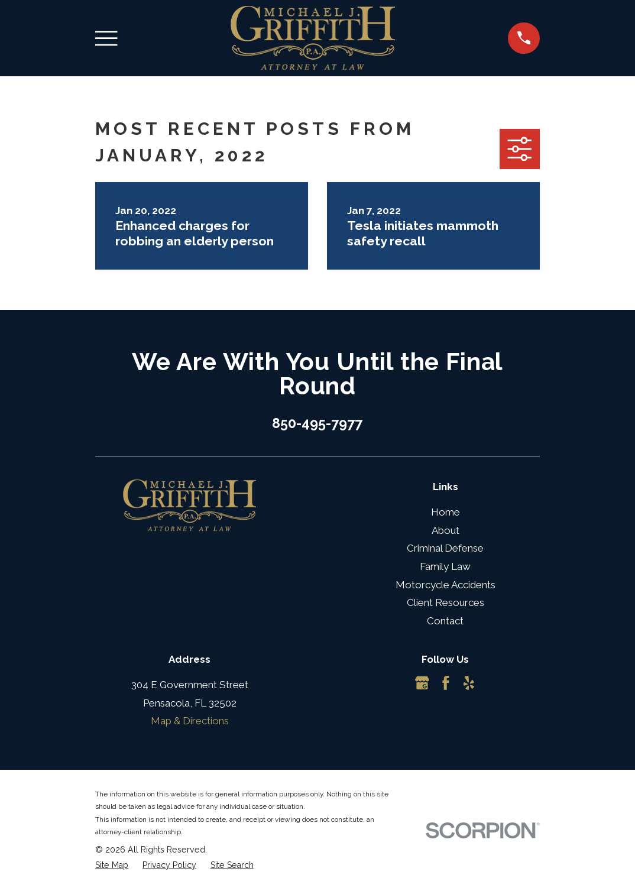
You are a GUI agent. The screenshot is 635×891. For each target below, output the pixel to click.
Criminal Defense (445, 548)
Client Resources (445, 602)
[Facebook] (446, 683)
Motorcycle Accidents (445, 585)
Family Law (445, 566)
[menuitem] (111, 865)
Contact (445, 621)
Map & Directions (190, 721)
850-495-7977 (317, 423)
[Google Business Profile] (422, 683)
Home (445, 512)
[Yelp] (469, 683)
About (445, 530)
